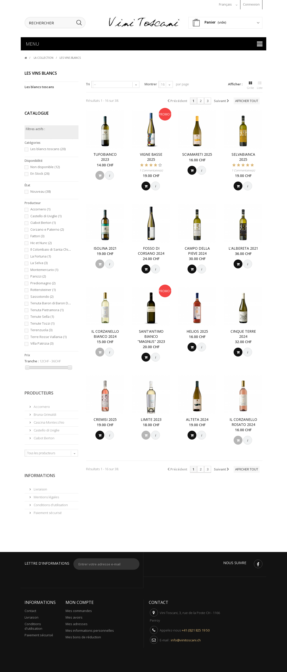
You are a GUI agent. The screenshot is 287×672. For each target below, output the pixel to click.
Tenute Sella (42, 315)
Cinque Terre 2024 (243, 333)
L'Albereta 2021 (243, 247)
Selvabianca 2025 (243, 156)
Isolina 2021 (105, 247)
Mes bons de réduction (83, 636)
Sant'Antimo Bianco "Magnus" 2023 (151, 335)
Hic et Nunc (41, 241)
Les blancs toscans (39, 85)
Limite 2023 (151, 418)
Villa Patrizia (41, 342)
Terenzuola (41, 328)
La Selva (39, 261)
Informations (40, 474)
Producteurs (39, 391)
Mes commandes (79, 609)
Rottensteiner (43, 288)
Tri (88, 83)
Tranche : (32, 360)
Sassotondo (41, 295)
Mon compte (80, 601)
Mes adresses (77, 622)
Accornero (40, 208)
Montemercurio (44, 268)
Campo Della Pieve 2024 (197, 249)
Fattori (37, 234)
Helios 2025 (197, 330)
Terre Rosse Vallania (48, 335)
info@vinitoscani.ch (186, 639)
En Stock (39, 172)
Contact (30, 609)
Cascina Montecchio (48, 421)
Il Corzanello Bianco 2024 (105, 333)
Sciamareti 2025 (197, 153)
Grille (250, 83)
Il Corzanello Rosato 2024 (243, 421)
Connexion (251, 4)
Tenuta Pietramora (47, 308)
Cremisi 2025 (105, 418)
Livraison (40, 488)
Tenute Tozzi (42, 322)
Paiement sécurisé (47, 511)
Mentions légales (46, 495)
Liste (259, 83)
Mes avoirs (74, 616)
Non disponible (45, 165)
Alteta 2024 (197, 418)
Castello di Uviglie (46, 214)
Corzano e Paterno (47, 228)
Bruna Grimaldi (44, 413)
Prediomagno (42, 282)
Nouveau (40, 190)
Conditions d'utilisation (50, 503)
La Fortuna (40, 255)
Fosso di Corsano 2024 (151, 249)
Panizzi (38, 275)
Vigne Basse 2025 (151, 156)
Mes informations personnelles (90, 629)
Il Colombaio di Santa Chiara (54, 248)
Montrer (151, 83)
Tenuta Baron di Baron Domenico (58, 302)
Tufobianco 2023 (105, 156)
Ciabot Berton (43, 221)
